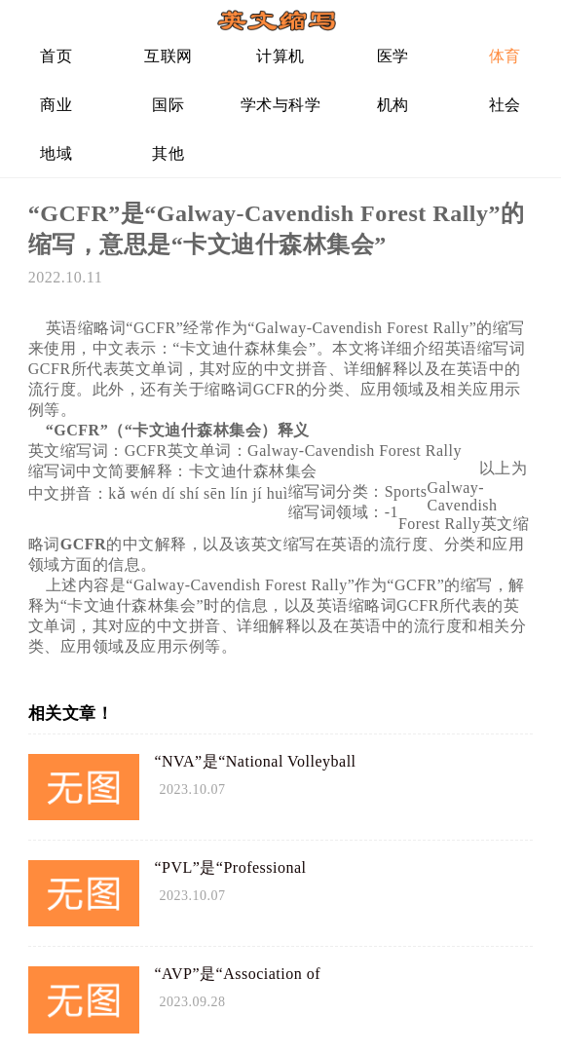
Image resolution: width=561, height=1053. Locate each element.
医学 (393, 56)
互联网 (168, 56)
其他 (168, 153)
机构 (393, 104)
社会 (505, 104)
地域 (56, 153)
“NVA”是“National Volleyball (254, 761)
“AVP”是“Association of (237, 973)
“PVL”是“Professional (230, 867)
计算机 (280, 56)
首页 (56, 56)
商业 (56, 104)
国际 (168, 104)
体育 (505, 56)
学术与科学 (281, 104)
